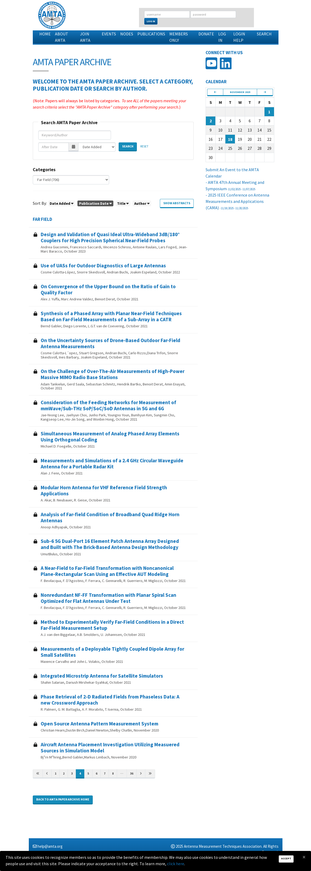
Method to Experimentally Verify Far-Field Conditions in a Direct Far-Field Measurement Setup (112, 625)
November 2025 (240, 92)
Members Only (178, 37)
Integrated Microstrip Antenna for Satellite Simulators (102, 676)
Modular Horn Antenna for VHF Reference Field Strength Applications (104, 490)
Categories (44, 170)
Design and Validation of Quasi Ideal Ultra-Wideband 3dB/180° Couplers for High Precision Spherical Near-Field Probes (110, 237)
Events (109, 33)
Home (45, 33)
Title (121, 203)
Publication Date (94, 203)
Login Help (239, 37)
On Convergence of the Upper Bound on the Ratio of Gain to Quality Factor (108, 289)
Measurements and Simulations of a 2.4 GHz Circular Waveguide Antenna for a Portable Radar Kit (112, 463)
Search (264, 33)
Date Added (60, 203)
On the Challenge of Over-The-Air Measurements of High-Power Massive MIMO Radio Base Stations (112, 374)
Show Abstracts (176, 203)
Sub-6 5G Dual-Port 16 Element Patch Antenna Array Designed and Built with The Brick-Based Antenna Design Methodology (110, 544)
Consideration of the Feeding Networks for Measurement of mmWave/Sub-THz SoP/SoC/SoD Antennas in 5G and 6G (108, 405)
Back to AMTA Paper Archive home (62, 799)
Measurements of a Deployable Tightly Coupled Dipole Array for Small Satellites (112, 652)
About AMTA (61, 37)
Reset (144, 146)
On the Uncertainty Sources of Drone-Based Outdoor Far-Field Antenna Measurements (110, 343)
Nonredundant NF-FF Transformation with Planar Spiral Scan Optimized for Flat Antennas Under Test (108, 598)
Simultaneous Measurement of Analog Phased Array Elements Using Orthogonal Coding (110, 436)
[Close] (304, 857)
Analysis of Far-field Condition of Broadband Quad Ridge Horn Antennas (110, 517)
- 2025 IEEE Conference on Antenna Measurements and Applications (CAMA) (237, 201)
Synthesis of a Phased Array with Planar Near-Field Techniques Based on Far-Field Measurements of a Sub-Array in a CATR (111, 316)
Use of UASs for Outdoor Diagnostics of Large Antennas (103, 265)
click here (175, 863)
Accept (286, 858)
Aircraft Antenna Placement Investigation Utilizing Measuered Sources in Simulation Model (110, 747)
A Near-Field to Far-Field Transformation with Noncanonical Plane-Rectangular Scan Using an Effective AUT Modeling (107, 571)
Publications (151, 33)
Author (140, 203)
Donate (206, 33)
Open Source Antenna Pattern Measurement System (99, 723)
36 (131, 773)
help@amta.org (50, 846)
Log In (151, 21)
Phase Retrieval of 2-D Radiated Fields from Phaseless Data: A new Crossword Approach (110, 699)
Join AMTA (85, 37)
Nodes (126, 33)
